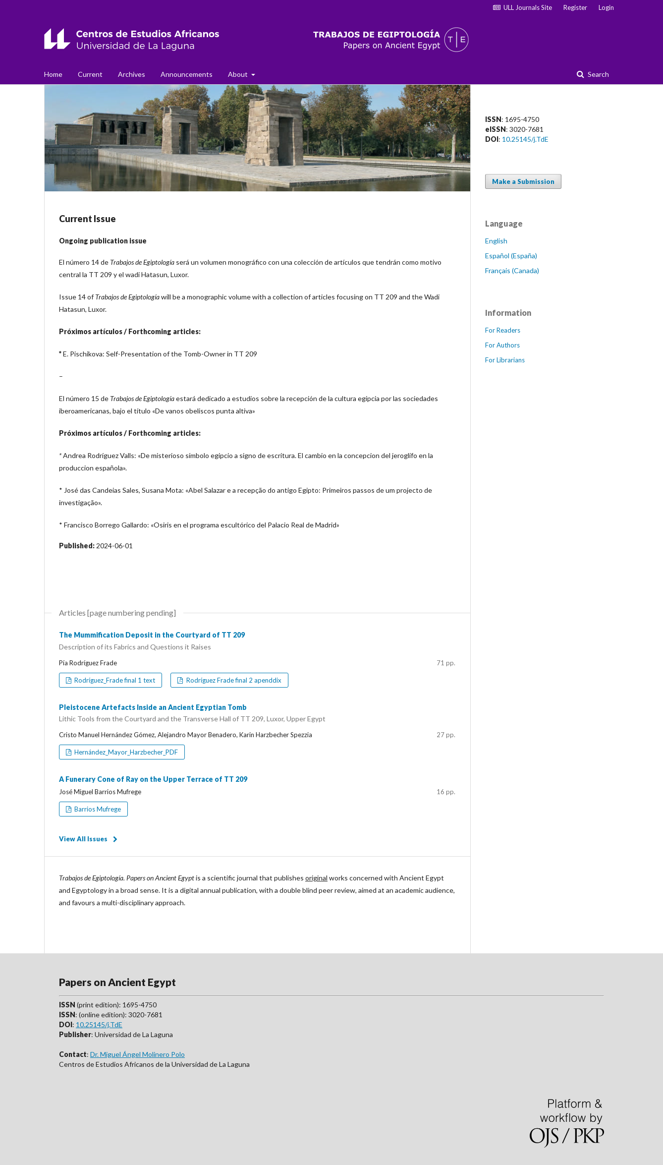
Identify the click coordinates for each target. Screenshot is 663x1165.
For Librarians (505, 360)
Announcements (187, 74)
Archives (131, 74)
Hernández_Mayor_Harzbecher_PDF (125, 752)
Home (53, 74)
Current (90, 74)
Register (575, 7)
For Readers (502, 330)
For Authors (502, 345)
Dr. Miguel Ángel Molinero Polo (137, 1054)
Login (606, 7)
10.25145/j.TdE (525, 139)
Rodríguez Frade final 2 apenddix (233, 680)
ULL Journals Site (522, 7)
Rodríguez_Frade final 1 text (114, 680)
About (238, 74)
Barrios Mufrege (97, 809)
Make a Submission (523, 181)
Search (597, 74)
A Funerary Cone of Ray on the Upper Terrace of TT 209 (153, 779)
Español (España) (511, 255)
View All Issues (83, 839)
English (496, 240)
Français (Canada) (512, 270)
